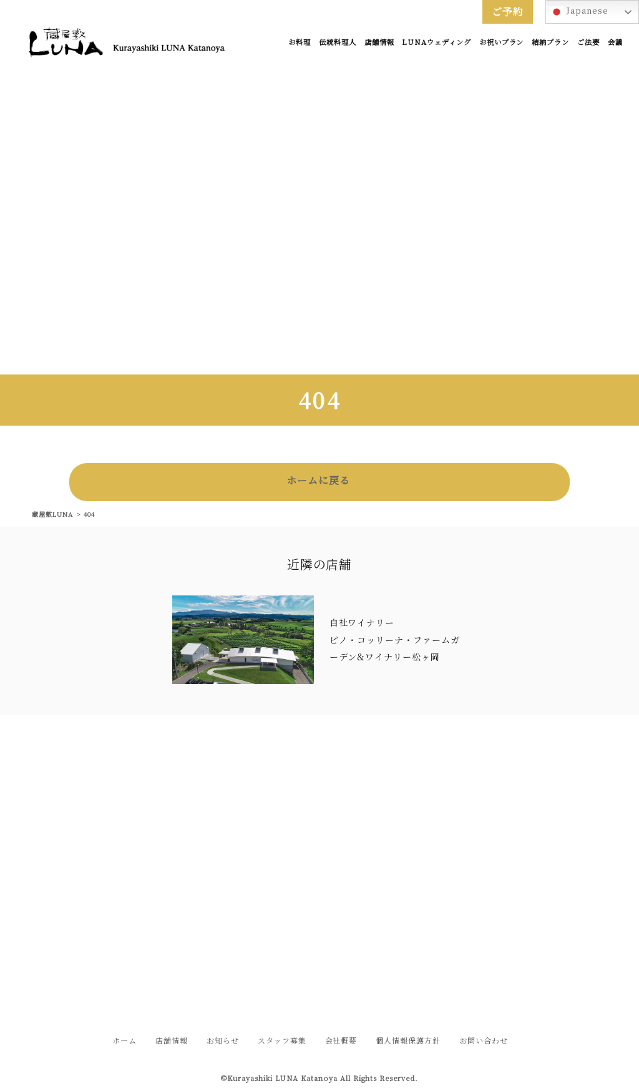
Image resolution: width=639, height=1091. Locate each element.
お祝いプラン (501, 42)
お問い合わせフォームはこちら (319, 940)
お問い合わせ (483, 1040)
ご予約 (508, 11)
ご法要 (588, 42)
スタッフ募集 (282, 1040)
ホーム (124, 1040)
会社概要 (341, 1040)
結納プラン (550, 42)
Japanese (578, 11)
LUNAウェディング (436, 42)
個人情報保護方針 (408, 1040)
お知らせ (223, 1040)
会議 (615, 42)
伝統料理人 (337, 42)
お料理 (299, 42)
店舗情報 (379, 42)
